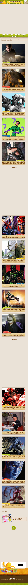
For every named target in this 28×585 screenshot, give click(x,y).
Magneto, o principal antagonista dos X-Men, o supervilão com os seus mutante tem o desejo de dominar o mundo (13, 237)
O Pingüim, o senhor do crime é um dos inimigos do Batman (13, 433)
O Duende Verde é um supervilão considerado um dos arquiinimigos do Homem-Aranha (13, 310)
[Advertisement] (14, 19)
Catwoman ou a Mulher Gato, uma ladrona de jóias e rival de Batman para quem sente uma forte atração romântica (13, 163)
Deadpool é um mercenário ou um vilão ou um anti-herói (13, 408)
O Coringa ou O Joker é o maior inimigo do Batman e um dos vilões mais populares (13, 335)
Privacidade (12, 578)
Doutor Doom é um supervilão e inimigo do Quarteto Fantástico (13, 285)
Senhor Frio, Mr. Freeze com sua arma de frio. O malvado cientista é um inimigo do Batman (13, 114)
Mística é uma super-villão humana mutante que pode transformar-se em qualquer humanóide (13, 482)
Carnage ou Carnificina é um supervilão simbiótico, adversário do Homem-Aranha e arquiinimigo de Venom (13, 507)
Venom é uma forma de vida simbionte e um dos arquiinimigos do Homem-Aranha (13, 457)
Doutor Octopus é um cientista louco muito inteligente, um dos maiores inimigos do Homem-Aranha (13, 262)
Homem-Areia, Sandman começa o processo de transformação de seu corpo (13, 65)
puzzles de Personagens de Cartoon (15, 519)
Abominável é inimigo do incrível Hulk (13, 89)
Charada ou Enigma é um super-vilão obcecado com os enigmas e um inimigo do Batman (13, 138)
